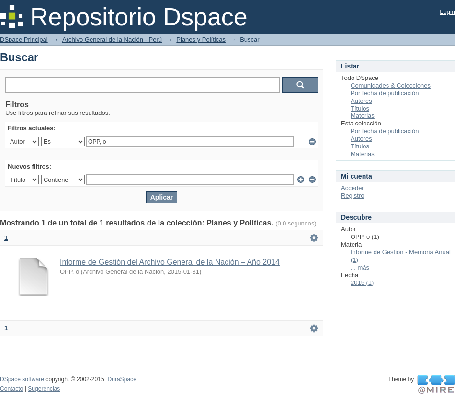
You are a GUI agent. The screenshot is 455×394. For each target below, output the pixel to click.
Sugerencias (44, 388)
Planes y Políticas (201, 39)
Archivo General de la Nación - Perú (112, 39)
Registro (352, 195)
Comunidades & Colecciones (391, 85)
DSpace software (22, 379)
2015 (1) (362, 282)
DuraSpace (121, 379)
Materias (363, 115)
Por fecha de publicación (385, 93)
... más (360, 267)
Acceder (352, 187)
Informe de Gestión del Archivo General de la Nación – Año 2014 (170, 262)
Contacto (11, 388)
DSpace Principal (24, 39)
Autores (361, 100)
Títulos (360, 108)
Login (447, 11)
